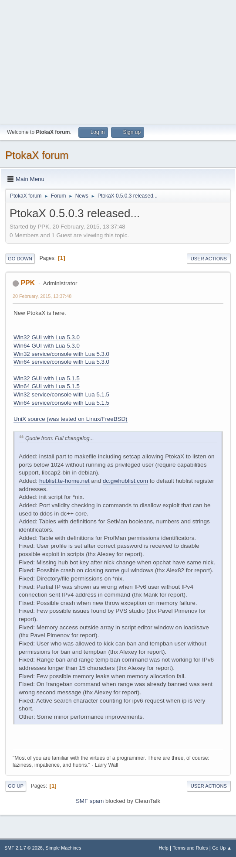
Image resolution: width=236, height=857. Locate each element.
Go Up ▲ (222, 847)
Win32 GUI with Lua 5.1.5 (46, 378)
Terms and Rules (190, 847)
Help (164, 847)
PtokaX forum (36, 155)
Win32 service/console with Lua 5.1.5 (61, 394)
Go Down (20, 258)
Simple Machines (63, 847)
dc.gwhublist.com (125, 481)
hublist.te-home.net (64, 481)
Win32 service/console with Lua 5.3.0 (61, 354)
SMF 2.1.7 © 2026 (23, 847)
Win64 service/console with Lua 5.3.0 (61, 362)
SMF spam (90, 801)
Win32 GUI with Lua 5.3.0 (46, 337)
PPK (27, 283)
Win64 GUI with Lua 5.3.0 (46, 345)
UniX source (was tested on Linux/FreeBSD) (70, 419)
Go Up (16, 786)
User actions (209, 258)
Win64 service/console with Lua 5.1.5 (61, 402)
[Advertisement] (118, 61)
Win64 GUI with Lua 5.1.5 (46, 386)
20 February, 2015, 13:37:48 (42, 296)
